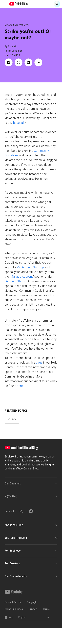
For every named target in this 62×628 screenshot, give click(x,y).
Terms (46, 609)
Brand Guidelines (14, 609)
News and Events (17, 25)
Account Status (15, 281)
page (39, 362)
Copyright (32, 602)
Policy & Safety (13, 602)
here (20, 386)
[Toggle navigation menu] (4, 4)
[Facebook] (31, 511)
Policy (11, 419)
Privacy (33, 609)
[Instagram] (21, 511)
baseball (18, 122)
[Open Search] (57, 4)
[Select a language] (33, 617)
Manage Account (21, 276)
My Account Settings (30, 267)
